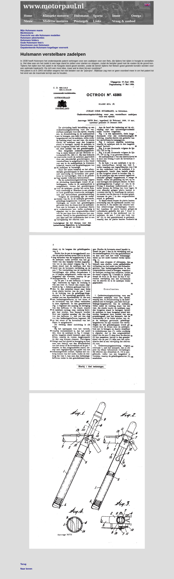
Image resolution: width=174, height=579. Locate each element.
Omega (136, 15)
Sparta (97, 15)
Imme (116, 15)
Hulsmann (81, 15)
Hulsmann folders (29, 40)
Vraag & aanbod (123, 21)
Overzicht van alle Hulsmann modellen (40, 35)
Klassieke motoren (56, 15)
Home (28, 15)
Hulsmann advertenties (32, 38)
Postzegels (81, 21)
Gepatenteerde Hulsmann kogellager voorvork (44, 47)
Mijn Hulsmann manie (31, 30)
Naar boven (26, 569)
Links (97, 21)
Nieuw (28, 21)
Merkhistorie (26, 33)
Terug (23, 564)
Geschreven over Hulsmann (34, 45)
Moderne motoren (55, 21)
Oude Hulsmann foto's (32, 43)
